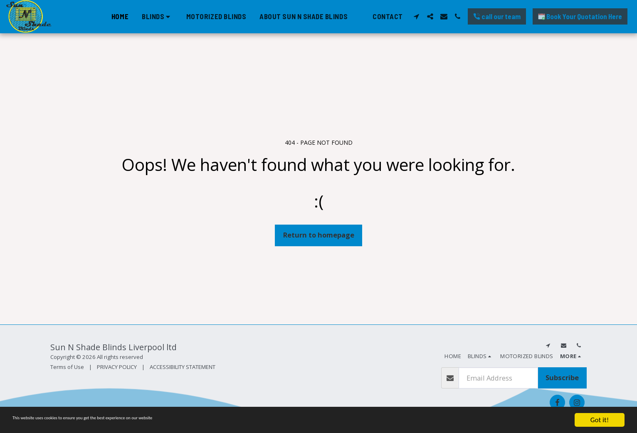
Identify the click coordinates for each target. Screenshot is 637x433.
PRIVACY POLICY (117, 367)
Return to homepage (318, 235)
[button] (157, 16)
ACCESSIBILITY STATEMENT (182, 367)
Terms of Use (67, 367)
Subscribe (562, 377)
